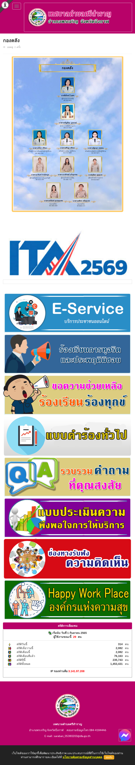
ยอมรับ (109, 757)
